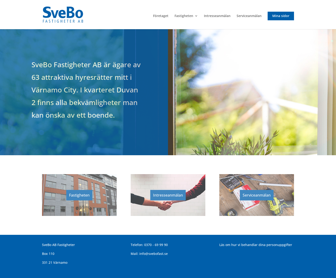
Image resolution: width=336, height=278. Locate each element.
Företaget (160, 16)
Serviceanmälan (249, 16)
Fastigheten (184, 16)
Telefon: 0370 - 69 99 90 (149, 245)
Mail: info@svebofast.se (149, 253)
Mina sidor (280, 16)
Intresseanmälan (217, 16)
